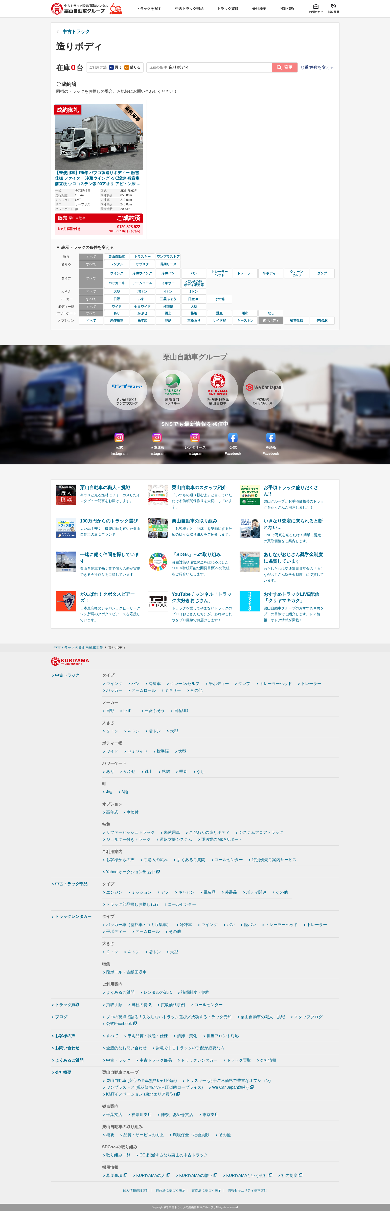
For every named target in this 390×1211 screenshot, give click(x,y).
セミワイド (137, 751)
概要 (110, 1135)
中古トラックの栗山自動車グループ (191, 1207)
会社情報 (268, 1060)
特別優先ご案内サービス (274, 860)
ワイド (112, 751)
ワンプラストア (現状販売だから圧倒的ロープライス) (154, 1087)
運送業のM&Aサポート (221, 839)
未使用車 (172, 832)
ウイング (114, 683)
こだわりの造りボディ (209, 832)
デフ (165, 892)
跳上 (149, 771)
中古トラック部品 (71, 884)
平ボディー (219, 683)
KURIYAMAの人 (150, 1175)
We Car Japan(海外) (230, 1087)
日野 (110, 710)
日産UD (181, 710)
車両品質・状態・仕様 (147, 1036)
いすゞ (129, 710)
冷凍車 (155, 683)
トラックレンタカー (73, 916)
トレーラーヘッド (276, 683)
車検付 (132, 812)
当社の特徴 (141, 1005)
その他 (196, 690)
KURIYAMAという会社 (246, 1175)
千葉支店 (114, 1114)
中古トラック (67, 675)
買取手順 (114, 1005)
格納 (166, 771)
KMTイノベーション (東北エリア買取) (140, 1094)
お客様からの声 (120, 860)
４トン (133, 731)
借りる (132, 67)
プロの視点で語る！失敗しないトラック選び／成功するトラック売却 (169, 1017)
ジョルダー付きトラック (128, 839)
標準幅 (163, 751)
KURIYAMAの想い (195, 1175)
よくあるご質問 (191, 860)
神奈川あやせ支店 (177, 1114)
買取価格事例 (173, 1005)
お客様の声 (65, 1036)
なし (201, 771)
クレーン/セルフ (184, 683)
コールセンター (229, 860)
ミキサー (173, 690)
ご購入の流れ (156, 860)
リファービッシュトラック (130, 832)
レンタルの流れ (158, 992)
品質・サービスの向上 (143, 1135)
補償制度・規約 (195, 992)
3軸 (125, 792)
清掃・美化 (187, 1036)
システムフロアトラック (261, 832)
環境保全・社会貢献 (191, 1135)
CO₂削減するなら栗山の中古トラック (174, 1155)
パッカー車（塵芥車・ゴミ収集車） (138, 924)
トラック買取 (67, 1005)
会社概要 (63, 1072)
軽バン (250, 924)
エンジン (114, 892)
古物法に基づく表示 (206, 1190)
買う (115, 67)
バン (135, 683)
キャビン (186, 892)
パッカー (114, 690)
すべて (112, 1036)
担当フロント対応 (223, 1036)
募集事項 (114, 1175)
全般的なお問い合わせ (126, 1048)
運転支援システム (176, 839)
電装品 (209, 892)
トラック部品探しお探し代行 (132, 904)
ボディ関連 (256, 892)
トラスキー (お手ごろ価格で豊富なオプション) (228, 1080)
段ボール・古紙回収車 (126, 972)
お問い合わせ (67, 1048)
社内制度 (289, 1175)
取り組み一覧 (118, 1155)
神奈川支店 (141, 1114)
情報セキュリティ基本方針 (247, 1190)
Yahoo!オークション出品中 (130, 872)
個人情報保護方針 (136, 1190)
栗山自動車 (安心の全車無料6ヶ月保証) (141, 1080)
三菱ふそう (155, 710)
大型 (174, 731)
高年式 (112, 812)
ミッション (141, 892)
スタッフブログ (308, 1017)
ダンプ (244, 683)
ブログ (61, 1017)
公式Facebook (119, 1024)
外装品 (231, 892)
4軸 (109, 792)
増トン (155, 731)
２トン (112, 731)
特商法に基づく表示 (170, 1190)
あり (110, 771)
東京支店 (210, 1114)
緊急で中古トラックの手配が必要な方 (190, 1048)
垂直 (183, 771)
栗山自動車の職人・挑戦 (263, 1017)
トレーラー (311, 683)
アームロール (143, 690)
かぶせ (129, 771)
